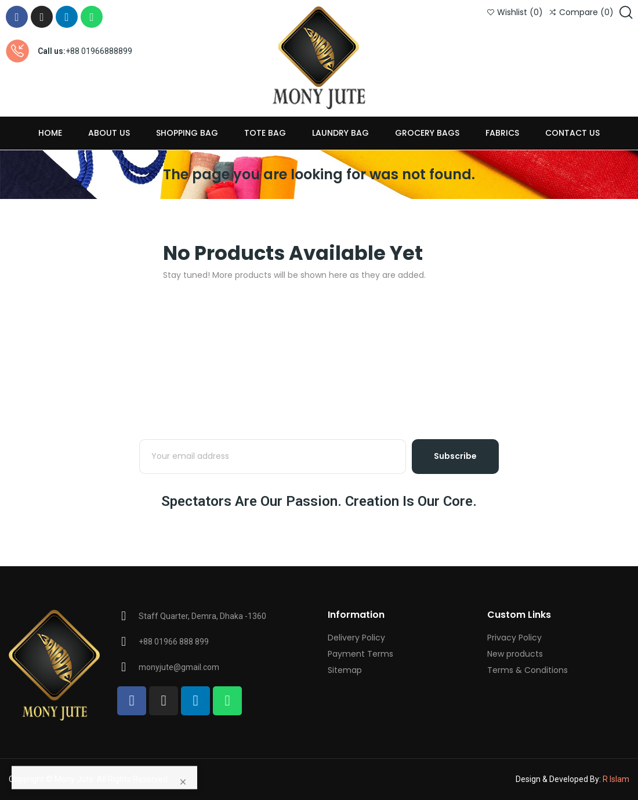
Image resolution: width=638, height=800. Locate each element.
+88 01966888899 (99, 51)
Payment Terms (360, 654)
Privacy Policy (514, 637)
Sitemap (345, 670)
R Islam (616, 779)
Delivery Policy (356, 637)
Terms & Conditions (527, 670)
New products (515, 654)
